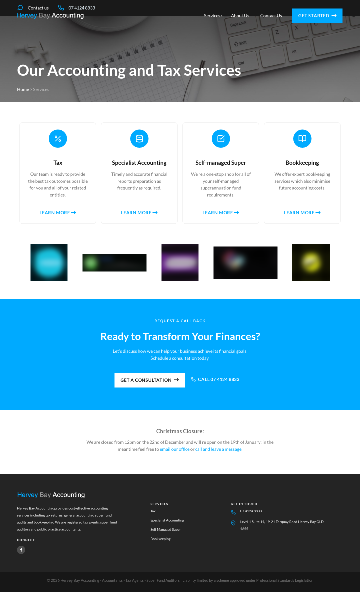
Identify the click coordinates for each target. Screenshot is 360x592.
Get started (303, 24)
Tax (153, 511)
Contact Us (271, 28)
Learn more (58, 212)
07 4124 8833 (251, 511)
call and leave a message (218, 449)
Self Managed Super (165, 529)
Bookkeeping (160, 538)
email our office (175, 449)
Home (23, 89)
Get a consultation (150, 376)
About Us (240, 28)
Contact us (38, 7)
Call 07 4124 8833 (215, 375)
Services (212, 28)
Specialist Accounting (167, 520)
